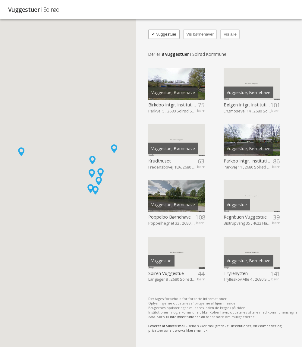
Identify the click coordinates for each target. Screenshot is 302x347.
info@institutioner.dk (187, 316)
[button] (21, 151)
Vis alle (230, 34)
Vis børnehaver (200, 34)
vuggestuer (164, 34)
